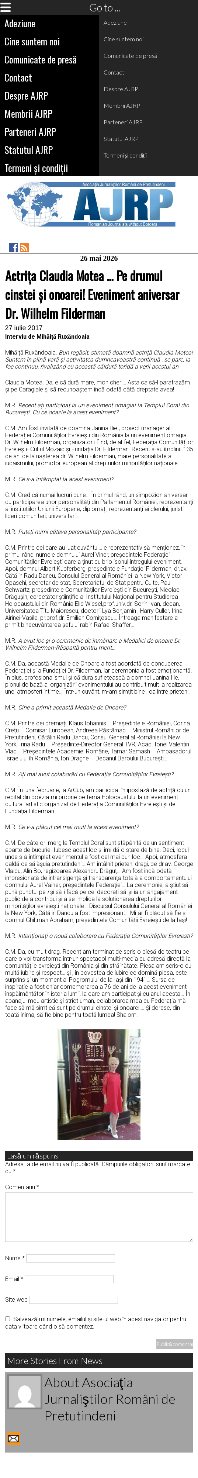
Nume (15, 1258)
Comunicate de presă (40, 59)
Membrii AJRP (28, 113)
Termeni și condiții (36, 167)
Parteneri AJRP (30, 131)
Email (14, 1278)
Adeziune (19, 23)
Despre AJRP (26, 95)
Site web (16, 1299)
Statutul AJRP (28, 149)
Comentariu (22, 1187)
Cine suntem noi (32, 41)
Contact (18, 77)
